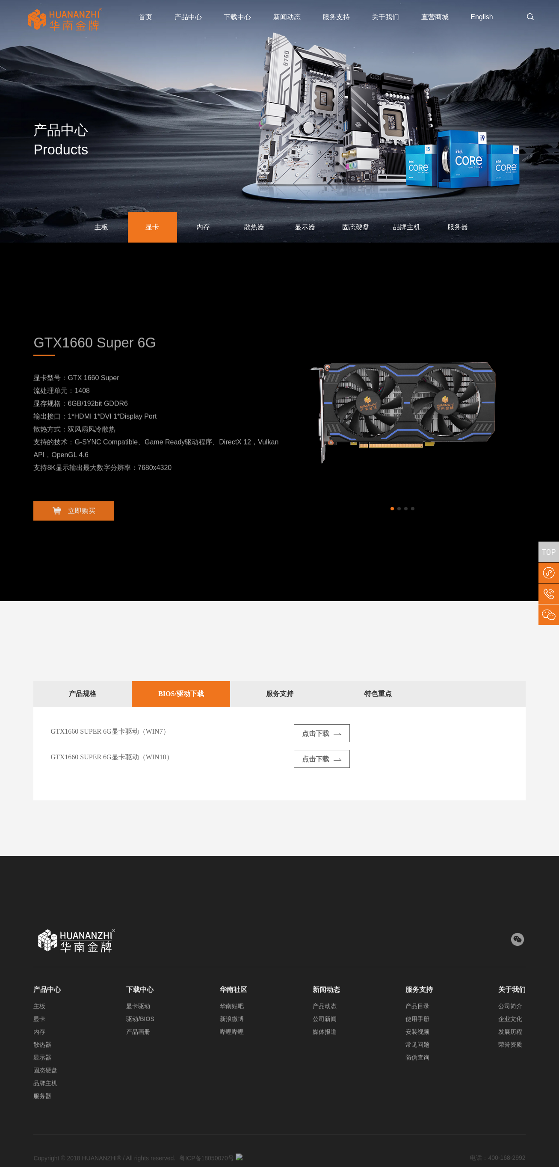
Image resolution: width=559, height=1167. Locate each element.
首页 (145, 17)
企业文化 (510, 1027)
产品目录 (417, 1014)
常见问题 (417, 1053)
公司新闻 (325, 1027)
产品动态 (325, 1014)
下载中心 (237, 17)
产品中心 (188, 17)
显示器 (305, 227)
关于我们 (385, 17)
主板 (101, 227)
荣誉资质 (510, 1053)
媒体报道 (325, 1040)
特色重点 (378, 693)
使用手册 (417, 1027)
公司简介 (510, 1014)
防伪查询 (417, 1066)
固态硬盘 (356, 227)
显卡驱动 (138, 1014)
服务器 (457, 227)
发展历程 (510, 1040)
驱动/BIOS (140, 1027)
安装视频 (417, 1040)
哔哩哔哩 (232, 1040)
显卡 (152, 227)
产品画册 (138, 1040)
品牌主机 (406, 227)
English (481, 17)
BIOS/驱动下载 (181, 693)
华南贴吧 (232, 1014)
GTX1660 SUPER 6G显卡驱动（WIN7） (109, 731)
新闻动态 (287, 17)
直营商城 (435, 17)
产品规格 (82, 693)
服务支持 (336, 17)
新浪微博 (232, 1027)
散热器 (254, 227)
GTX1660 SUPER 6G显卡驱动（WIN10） (111, 757)
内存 (203, 227)
